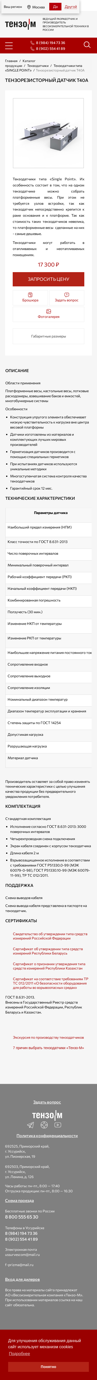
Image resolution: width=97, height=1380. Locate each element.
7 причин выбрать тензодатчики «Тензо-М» (48, 1048)
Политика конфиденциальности (47, 1135)
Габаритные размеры (48, 336)
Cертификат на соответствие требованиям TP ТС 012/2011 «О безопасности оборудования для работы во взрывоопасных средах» (50, 983)
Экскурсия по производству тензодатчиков (48, 1037)
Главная (11, 61)
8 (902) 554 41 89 (50, 48)
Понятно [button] (48, 1367)
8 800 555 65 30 (21, 1217)
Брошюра (30, 297)
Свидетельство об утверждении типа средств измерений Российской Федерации (50, 936)
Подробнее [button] (19, 1354)
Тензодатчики (37, 66)
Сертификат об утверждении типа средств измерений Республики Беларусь (48, 951)
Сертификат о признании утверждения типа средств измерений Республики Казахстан (49, 966)
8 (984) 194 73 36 (50, 42)
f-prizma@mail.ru (19, 1264)
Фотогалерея (48, 314)
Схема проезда (19, 1200)
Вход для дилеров (22, 1279)
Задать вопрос (66, 297)
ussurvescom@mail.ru (22, 1254)
